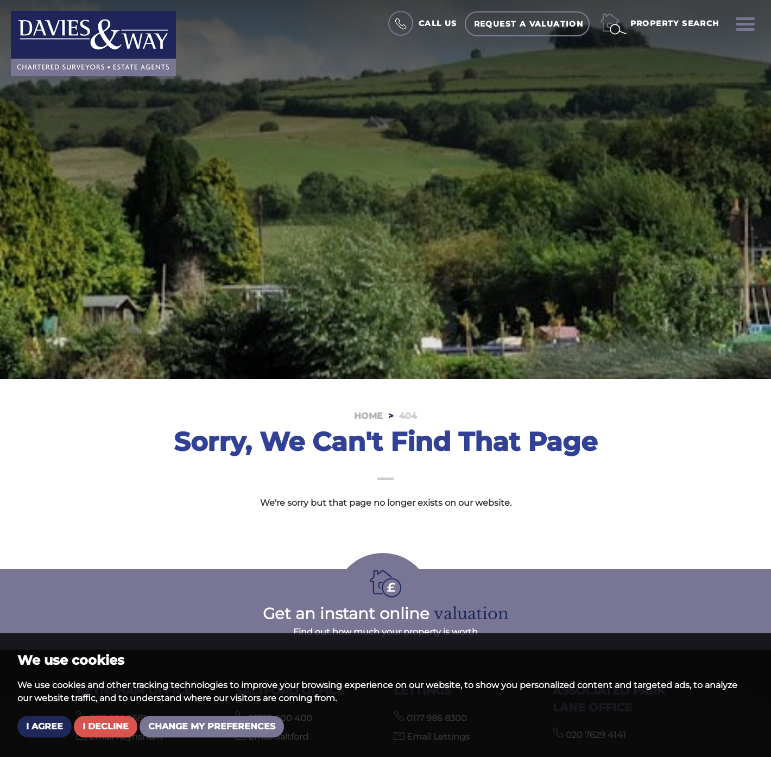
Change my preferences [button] (211, 726)
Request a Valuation (529, 24)
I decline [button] (106, 726)
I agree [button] (44, 726)
